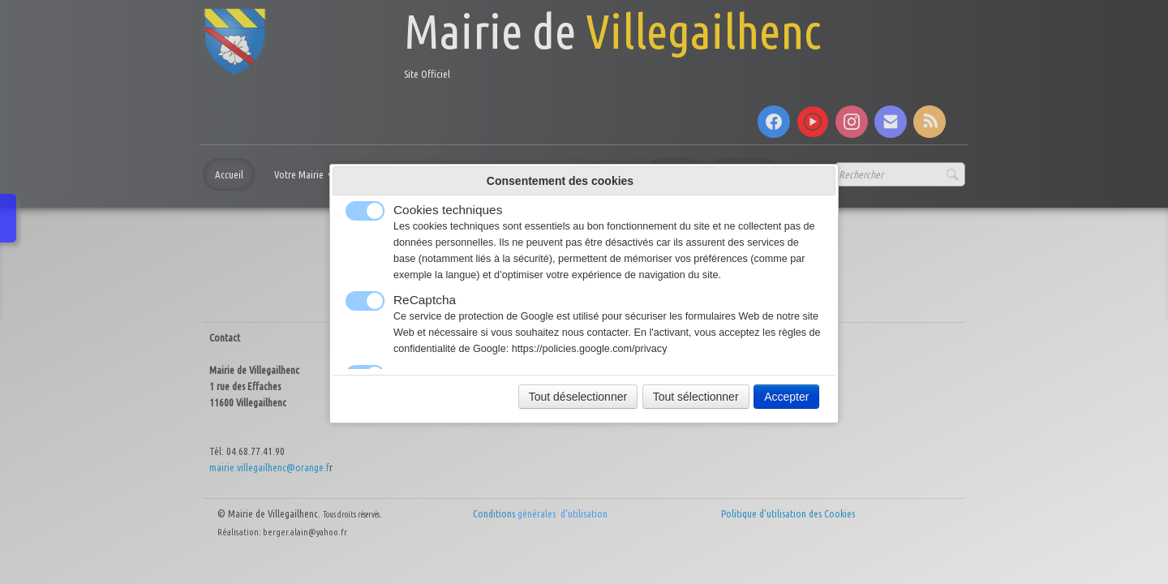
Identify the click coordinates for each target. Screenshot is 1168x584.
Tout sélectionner (696, 396)
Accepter (786, 396)
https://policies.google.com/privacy (590, 348)
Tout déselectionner (578, 396)
